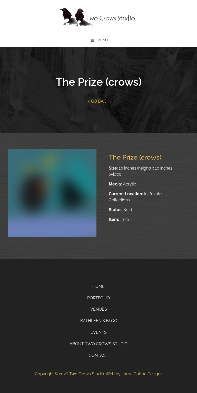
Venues (98, 309)
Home (98, 286)
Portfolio (98, 298)
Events (99, 332)
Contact (98, 355)
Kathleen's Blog (98, 320)
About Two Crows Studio (98, 343)
